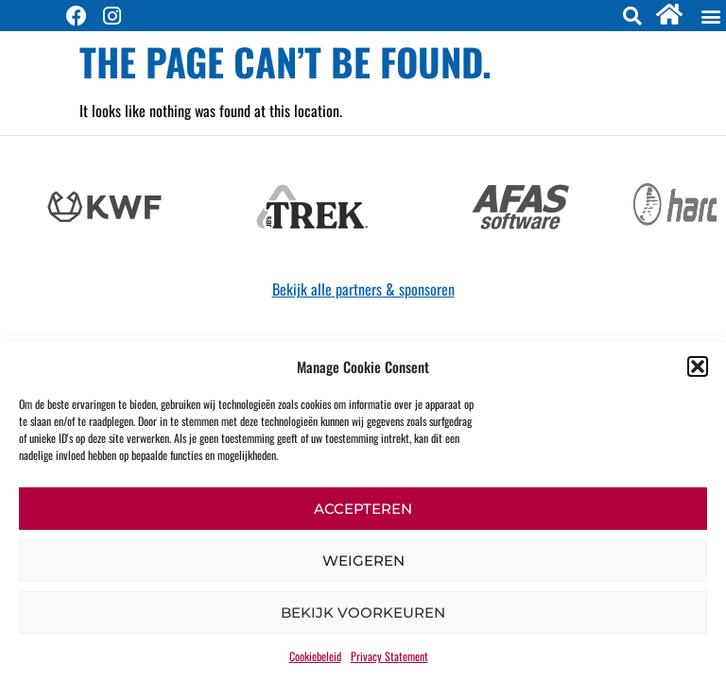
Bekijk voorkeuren (363, 612)
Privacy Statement (389, 656)
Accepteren (363, 509)
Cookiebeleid (315, 656)
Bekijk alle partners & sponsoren (363, 289)
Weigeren (363, 561)
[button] (697, 366)
